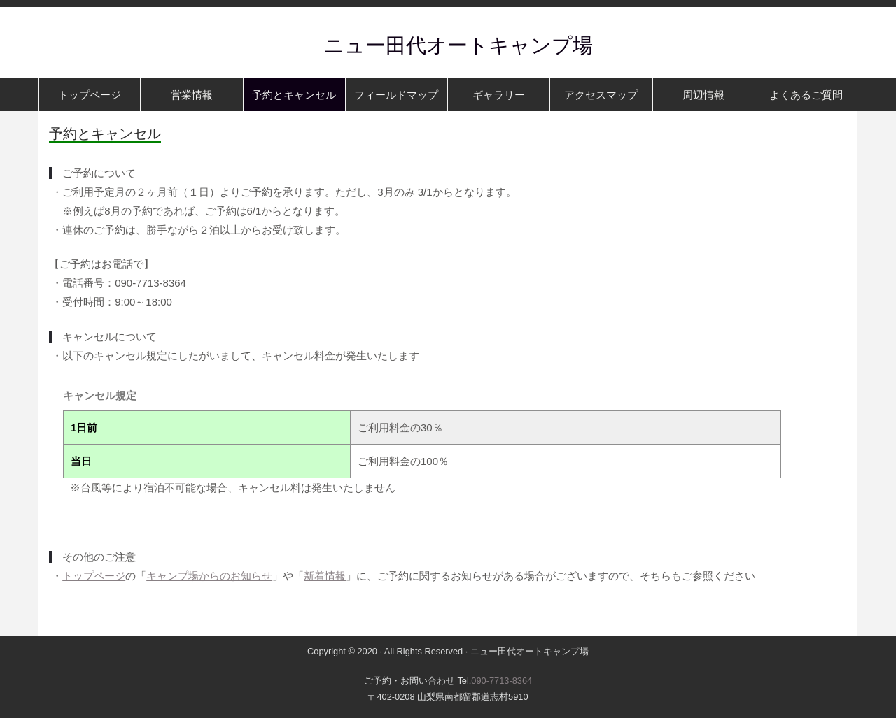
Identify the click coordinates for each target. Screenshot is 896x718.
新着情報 (325, 576)
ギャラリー (498, 95)
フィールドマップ (396, 95)
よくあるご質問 (806, 95)
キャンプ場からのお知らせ (209, 576)
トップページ (89, 95)
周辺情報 (703, 95)
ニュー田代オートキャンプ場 (448, 45)
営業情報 (192, 95)
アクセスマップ (601, 95)
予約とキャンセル (294, 95)
